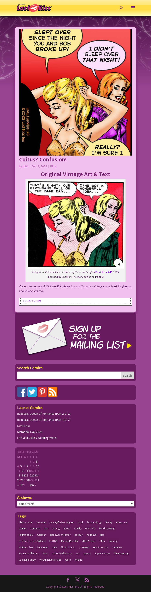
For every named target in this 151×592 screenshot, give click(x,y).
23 (34, 475)
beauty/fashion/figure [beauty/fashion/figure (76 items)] (62, 522)
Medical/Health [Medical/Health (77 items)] (69, 541)
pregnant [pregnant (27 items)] (84, 547)
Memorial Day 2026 (29, 432)
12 (21, 471)
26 (21, 480)
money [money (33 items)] (113, 541)
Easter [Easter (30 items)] (67, 528)
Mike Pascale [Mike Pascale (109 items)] (89, 541)
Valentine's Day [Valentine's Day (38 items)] (27, 559)
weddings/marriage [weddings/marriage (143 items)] (50, 559)
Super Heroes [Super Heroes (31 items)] (102, 553)
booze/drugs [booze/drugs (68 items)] (94, 522)
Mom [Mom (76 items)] (103, 541)
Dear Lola (23, 426)
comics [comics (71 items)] (23, 528)
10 (37, 466)
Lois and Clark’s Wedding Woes (37, 438)
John (26, 166)
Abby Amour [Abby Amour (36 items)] (26, 522)
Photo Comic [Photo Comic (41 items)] (68, 547)
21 (28, 475)
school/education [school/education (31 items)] (62, 553)
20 (25, 475)
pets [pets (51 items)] (54, 547)
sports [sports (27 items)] (87, 553)
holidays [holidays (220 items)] (91, 534)
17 (37, 471)
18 (18, 475)
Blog (53, 166)
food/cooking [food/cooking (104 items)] (106, 528)
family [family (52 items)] (77, 528)
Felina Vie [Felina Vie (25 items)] (90, 528)
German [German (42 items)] (41, 534)
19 (21, 475)
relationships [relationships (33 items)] (100, 547)
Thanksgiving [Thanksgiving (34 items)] (121, 553)
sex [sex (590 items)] (78, 553)
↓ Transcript (32, 300)
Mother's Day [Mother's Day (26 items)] (26, 547)
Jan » (33, 485)
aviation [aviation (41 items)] (41, 522)
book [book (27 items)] (80, 522)
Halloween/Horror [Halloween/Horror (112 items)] (60, 534)
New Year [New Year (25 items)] (42, 547)
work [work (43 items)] (68, 559)
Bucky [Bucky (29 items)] (109, 522)
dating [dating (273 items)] (56, 528)
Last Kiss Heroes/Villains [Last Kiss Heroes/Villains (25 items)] (32, 541)
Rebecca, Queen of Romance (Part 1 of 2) (44, 420)
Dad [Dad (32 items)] (46, 528)
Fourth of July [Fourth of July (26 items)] (26, 534)
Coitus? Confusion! (43, 159)
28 (28, 480)
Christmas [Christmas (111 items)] (121, 522)
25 (18, 480)
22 (31, 475)
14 (28, 471)
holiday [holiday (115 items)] (79, 534)
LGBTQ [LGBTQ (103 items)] (53, 541)
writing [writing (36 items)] (78, 559)
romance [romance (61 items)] (117, 547)
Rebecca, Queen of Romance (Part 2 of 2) (44, 413)
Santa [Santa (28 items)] (45, 553)
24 (37, 475)
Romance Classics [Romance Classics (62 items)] (29, 553)
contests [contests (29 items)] (35, 528)
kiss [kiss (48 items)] (102, 534)
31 (37, 480)
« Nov (21, 485)
